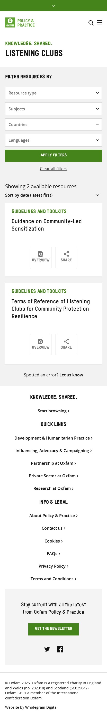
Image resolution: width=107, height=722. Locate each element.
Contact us (52, 528)
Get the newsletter (53, 629)
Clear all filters (53, 169)
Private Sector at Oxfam (52, 475)
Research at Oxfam (52, 488)
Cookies (52, 541)
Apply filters (54, 156)
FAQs (52, 553)
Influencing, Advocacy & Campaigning (52, 450)
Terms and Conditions (52, 578)
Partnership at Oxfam (52, 463)
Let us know (71, 375)
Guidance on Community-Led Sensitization (47, 226)
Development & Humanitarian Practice (52, 438)
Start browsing (52, 410)
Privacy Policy (52, 566)
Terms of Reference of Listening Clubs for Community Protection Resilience (51, 310)
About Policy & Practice (52, 515)
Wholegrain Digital (41, 707)
